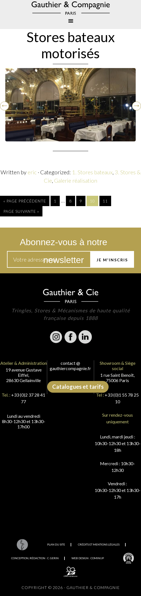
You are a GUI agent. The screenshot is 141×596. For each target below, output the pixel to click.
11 (105, 201)
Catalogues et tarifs (78, 386)
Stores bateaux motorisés (71, 45)
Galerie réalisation (75, 180)
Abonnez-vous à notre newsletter (63, 244)
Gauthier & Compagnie (70, 8)
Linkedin (85, 337)
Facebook (70, 337)
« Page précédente (24, 201)
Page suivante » (21, 211)
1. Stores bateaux (92, 172)
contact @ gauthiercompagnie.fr (70, 365)
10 (92, 201)
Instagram (56, 337)
